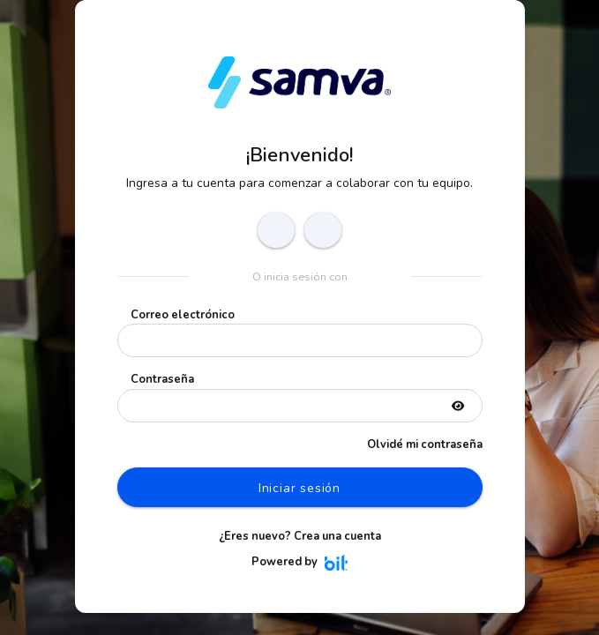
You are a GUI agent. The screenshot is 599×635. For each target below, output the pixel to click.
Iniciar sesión (299, 488)
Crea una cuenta (337, 536)
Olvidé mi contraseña (425, 444)
